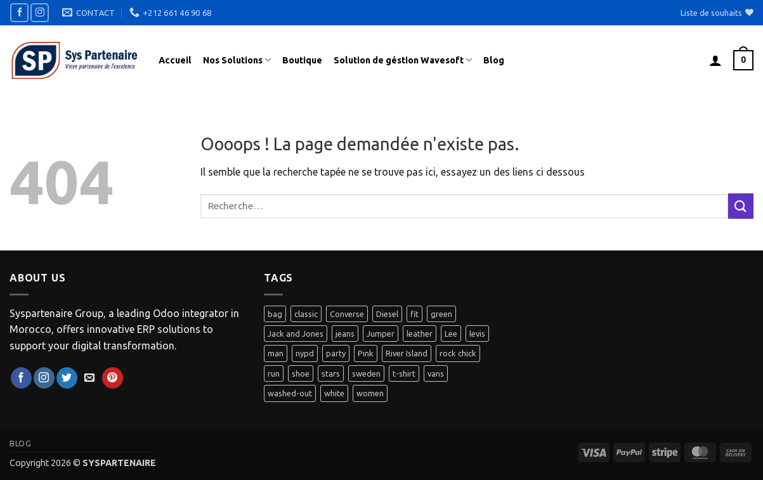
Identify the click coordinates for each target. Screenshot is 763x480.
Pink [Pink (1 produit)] (366, 353)
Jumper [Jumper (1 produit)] (381, 333)
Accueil (175, 60)
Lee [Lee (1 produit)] (451, 333)
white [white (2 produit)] (334, 393)
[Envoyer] (740, 205)
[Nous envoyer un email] (89, 378)
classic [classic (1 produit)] (306, 313)
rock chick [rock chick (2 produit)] (458, 353)
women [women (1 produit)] (370, 393)
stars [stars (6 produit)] (331, 373)
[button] (715, 60)
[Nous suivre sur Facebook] (19, 12)
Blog (493, 60)
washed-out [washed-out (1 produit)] (290, 393)
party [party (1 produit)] (336, 353)
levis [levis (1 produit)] (477, 333)
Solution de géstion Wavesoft (403, 60)
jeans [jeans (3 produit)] (345, 333)
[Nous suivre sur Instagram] (39, 12)
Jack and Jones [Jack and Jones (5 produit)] (295, 333)
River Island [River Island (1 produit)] (406, 353)
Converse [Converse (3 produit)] (347, 313)
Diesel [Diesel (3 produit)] (387, 313)
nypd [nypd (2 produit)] (305, 353)
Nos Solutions (237, 60)
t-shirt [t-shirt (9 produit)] (404, 373)
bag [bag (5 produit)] (275, 313)
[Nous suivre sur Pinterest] (112, 378)
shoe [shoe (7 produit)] (301, 373)
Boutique (302, 60)
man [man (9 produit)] (276, 353)
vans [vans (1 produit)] (435, 373)
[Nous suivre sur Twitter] (66, 378)
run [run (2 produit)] (274, 373)
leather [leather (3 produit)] (420, 333)
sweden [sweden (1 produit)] (366, 373)
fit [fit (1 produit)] (414, 313)
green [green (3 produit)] (441, 313)
